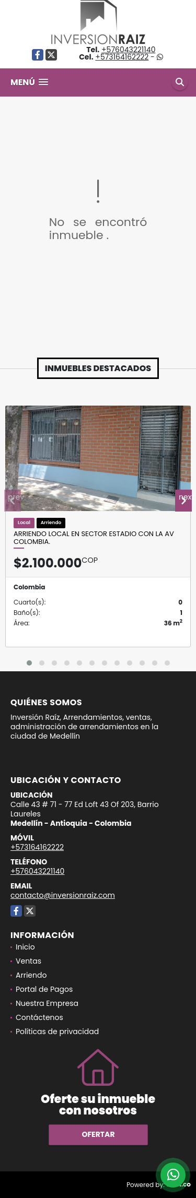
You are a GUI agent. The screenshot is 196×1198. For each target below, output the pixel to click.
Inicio (25, 947)
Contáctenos (39, 1017)
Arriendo (31, 975)
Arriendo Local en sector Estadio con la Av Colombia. (94, 538)
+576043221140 (128, 49)
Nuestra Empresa (47, 1003)
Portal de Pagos (44, 989)
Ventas (28, 961)
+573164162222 (121, 57)
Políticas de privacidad (57, 1031)
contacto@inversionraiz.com (62, 895)
